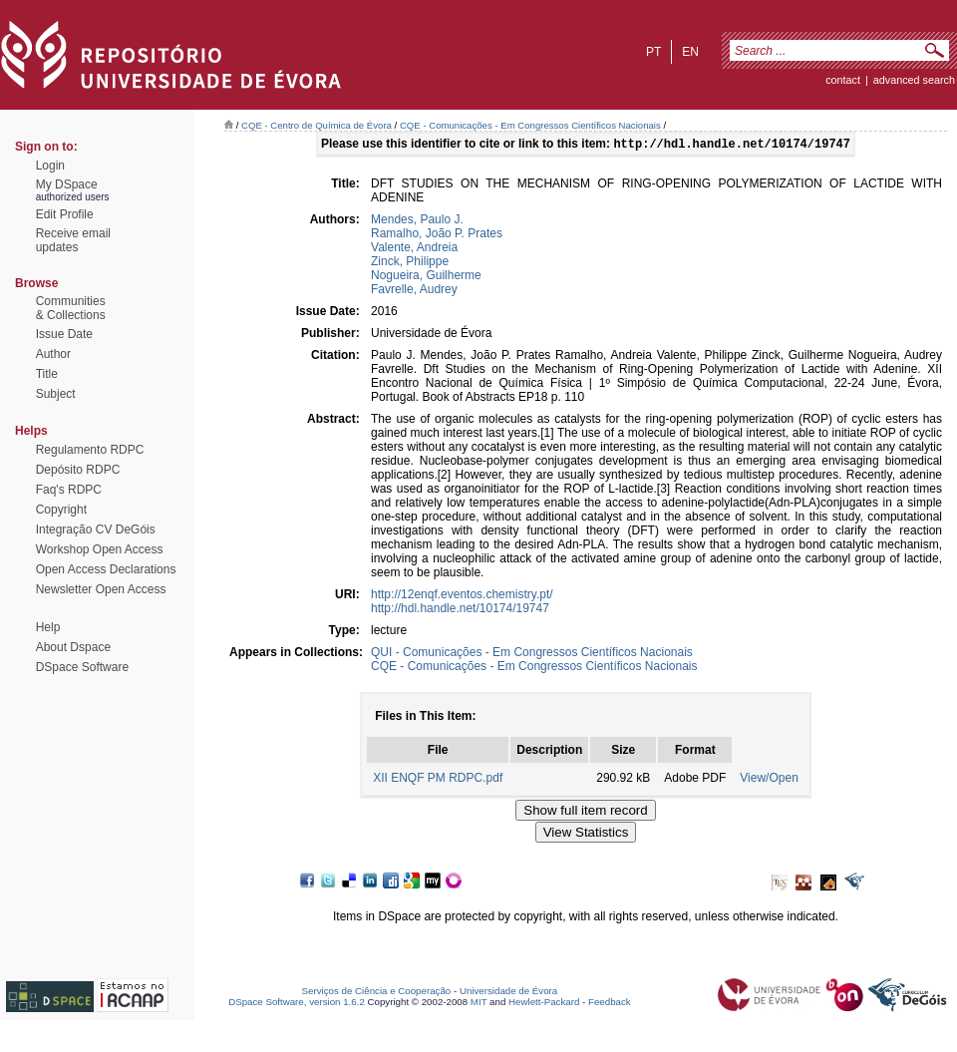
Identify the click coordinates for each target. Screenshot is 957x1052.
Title (47, 374)
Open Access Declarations (106, 569)
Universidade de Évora (508, 992)
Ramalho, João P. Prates (436, 235)
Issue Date (64, 334)
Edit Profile (65, 214)
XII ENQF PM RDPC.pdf (437, 780)
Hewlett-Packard (543, 1003)
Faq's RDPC (69, 490)
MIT (479, 1003)
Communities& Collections (71, 308)
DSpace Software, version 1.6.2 (296, 1003)
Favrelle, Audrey (414, 291)
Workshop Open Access (99, 549)
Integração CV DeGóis (96, 529)
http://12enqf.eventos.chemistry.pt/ (462, 596)
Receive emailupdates (73, 240)
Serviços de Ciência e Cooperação (377, 992)
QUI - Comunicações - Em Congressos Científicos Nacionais (532, 654)
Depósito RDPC (78, 470)
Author (53, 354)
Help (48, 627)
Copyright (61, 510)
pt (653, 52)
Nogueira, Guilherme (426, 277)
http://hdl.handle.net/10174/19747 (460, 610)
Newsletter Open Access (101, 589)
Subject (56, 394)
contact (842, 80)
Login (50, 166)
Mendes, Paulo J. (417, 221)
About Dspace (73, 647)
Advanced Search (914, 80)
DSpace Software (82, 667)
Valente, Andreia (414, 249)
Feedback (609, 1003)
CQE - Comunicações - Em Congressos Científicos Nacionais (530, 125)
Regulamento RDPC (90, 450)
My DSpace (67, 184)
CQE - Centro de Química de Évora (316, 125)
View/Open (769, 780)
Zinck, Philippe (410, 263)
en (690, 52)
